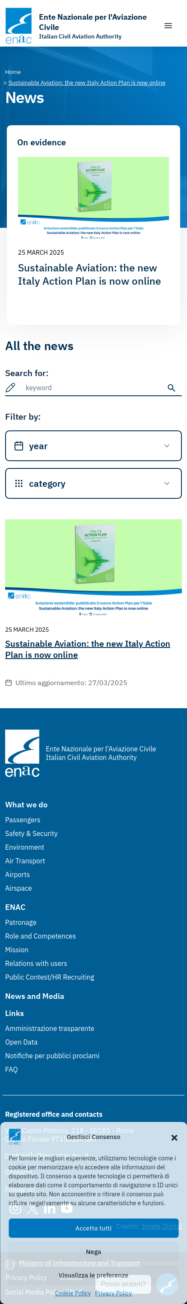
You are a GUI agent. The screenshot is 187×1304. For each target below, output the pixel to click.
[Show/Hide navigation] (168, 26)
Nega (93, 1252)
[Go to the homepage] (79, 26)
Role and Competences (40, 936)
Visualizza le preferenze (93, 1275)
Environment (24, 847)
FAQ (11, 1069)
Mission (17, 949)
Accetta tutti (93, 1228)
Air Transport (25, 861)
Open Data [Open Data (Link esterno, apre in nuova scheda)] (21, 1042)
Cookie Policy (73, 1293)
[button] (174, 1137)
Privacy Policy (113, 1293)
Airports (17, 874)
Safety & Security (31, 833)
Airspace (18, 888)
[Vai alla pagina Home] (13, 72)
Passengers (22, 819)
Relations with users (36, 963)
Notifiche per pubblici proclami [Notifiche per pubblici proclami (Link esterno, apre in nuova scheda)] (52, 1055)
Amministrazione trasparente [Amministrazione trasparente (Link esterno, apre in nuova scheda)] (50, 1028)
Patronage (20, 922)
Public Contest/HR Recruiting (49, 977)
